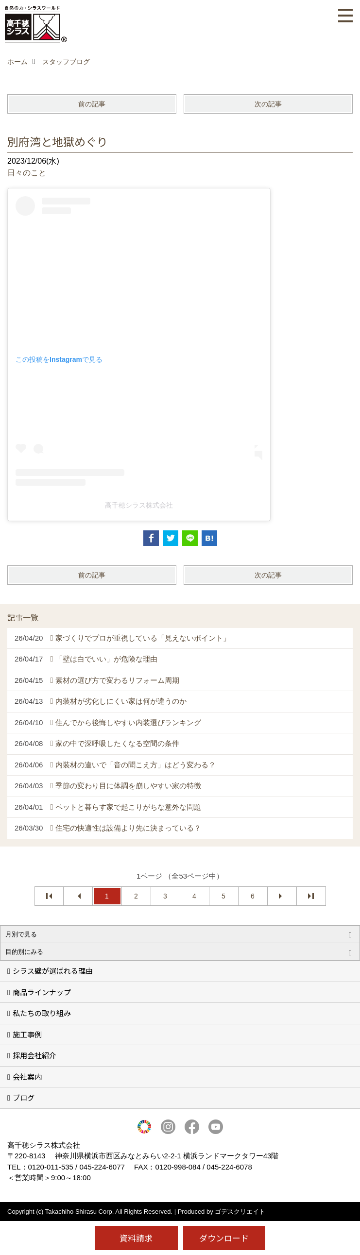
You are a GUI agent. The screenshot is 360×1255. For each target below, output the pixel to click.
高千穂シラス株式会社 (139, 505)
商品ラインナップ (42, 992)
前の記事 (91, 104)
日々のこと (26, 173)
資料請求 (136, 1238)
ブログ (23, 1097)
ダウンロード (224, 1238)
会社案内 (27, 1076)
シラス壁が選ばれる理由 (53, 971)
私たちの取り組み (42, 1013)
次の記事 (268, 104)
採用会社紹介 (34, 1055)
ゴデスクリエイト (240, 1211)
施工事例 (27, 1034)
